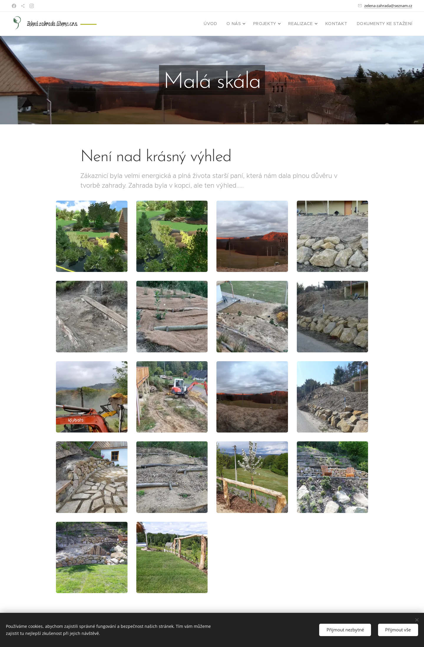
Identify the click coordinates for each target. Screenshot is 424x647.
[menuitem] (226, 23)
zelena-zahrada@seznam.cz (388, 5)
